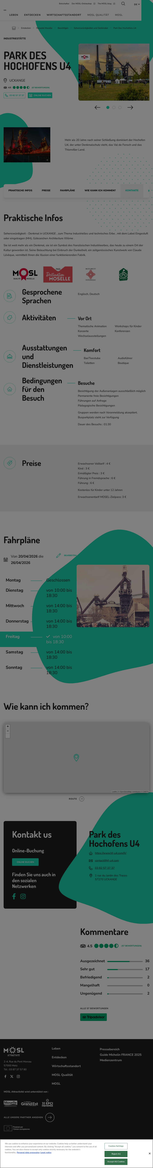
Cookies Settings (116, 1148)
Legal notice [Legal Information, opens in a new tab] (45, 1155)
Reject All (116, 1156)
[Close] (149, 1156)
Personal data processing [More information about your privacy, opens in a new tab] (28, 1155)
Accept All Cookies (116, 1164)
